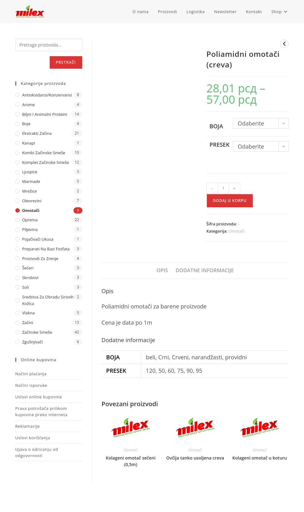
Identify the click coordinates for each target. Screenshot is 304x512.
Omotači (237, 231)
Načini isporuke (31, 385)
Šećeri (28, 268)
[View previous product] (284, 43)
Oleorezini (32, 201)
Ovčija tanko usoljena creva (195, 458)
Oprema (30, 220)
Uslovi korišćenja (32, 438)
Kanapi (28, 143)
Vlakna (28, 313)
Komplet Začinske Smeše (45, 162)
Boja (216, 126)
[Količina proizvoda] (223, 188)
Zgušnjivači (32, 342)
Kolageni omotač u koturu (259, 458)
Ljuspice (29, 172)
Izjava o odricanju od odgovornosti (36, 452)
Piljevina (30, 229)
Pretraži (66, 62)
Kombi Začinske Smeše (43, 152)
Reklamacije (27, 426)
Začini (27, 322)
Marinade (31, 181)
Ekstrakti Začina (37, 133)
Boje (26, 123)
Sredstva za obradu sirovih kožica (48, 300)
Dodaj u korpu (230, 200)
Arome (28, 104)
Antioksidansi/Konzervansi (47, 95)
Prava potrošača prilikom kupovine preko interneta (41, 411)
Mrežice (29, 191)
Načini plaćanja (31, 374)
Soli (25, 287)
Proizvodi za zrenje (40, 258)
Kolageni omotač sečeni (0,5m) (131, 461)
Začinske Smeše (37, 332)
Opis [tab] (162, 270)
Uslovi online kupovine (38, 397)
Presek (220, 144)
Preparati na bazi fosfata (46, 249)
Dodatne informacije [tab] (205, 270)
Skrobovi (30, 277)
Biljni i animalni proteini (44, 114)
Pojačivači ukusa (37, 239)
